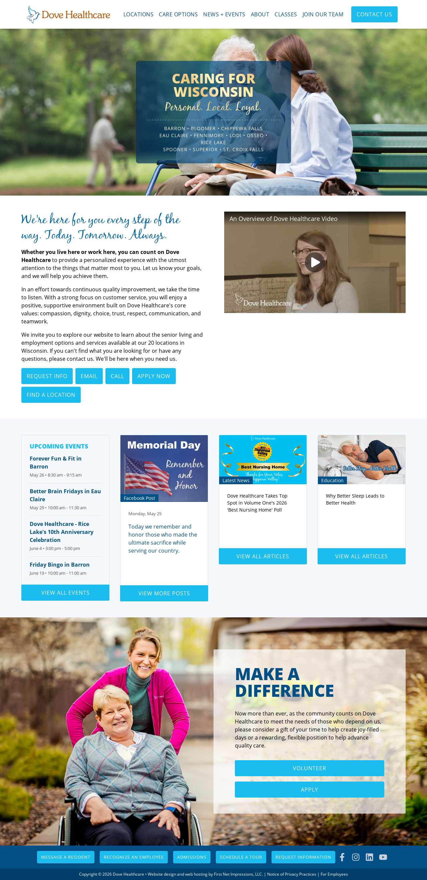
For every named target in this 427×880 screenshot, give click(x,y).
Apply (309, 789)
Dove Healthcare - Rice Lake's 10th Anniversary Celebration (61, 532)
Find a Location (51, 394)
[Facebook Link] (342, 857)
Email (89, 376)
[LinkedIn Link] (369, 857)
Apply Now (153, 376)
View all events (65, 592)
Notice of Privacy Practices (291, 874)
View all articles (263, 556)
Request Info (47, 376)
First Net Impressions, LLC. (238, 874)
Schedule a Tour (241, 857)
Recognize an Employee (134, 857)
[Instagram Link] (356, 857)
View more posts (164, 593)
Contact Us (374, 14)
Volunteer (309, 768)
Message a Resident (65, 857)
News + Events (224, 14)
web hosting (196, 874)
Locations (138, 14)
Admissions (191, 857)
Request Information (303, 857)
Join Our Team (323, 14)
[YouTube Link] (383, 857)
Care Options (178, 14)
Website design (162, 874)
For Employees (334, 874)
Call (117, 376)
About (260, 14)
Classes (286, 14)
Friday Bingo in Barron (60, 564)
